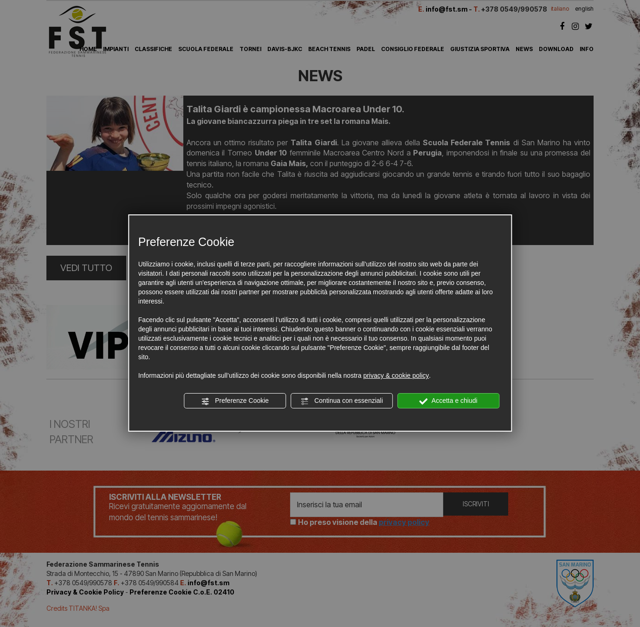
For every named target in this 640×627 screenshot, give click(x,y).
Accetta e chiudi (449, 401)
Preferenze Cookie (235, 401)
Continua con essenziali (341, 401)
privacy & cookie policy (396, 375)
